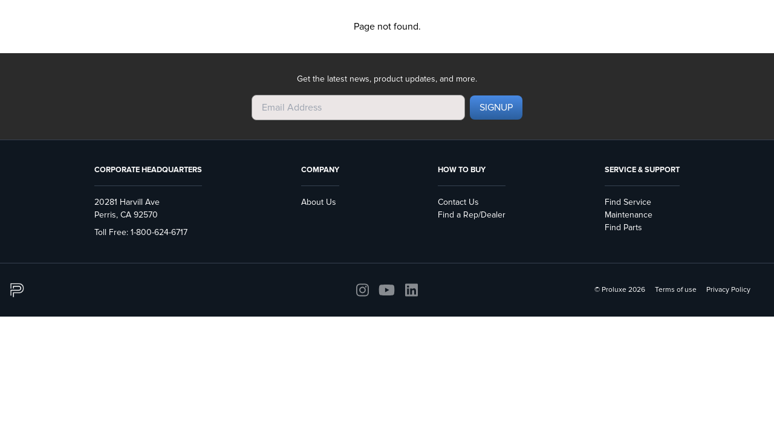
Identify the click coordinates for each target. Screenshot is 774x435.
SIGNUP (496, 108)
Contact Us (458, 202)
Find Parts (623, 227)
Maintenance (628, 215)
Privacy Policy (728, 289)
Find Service (628, 202)
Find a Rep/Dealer (472, 215)
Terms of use (676, 289)
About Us (318, 202)
